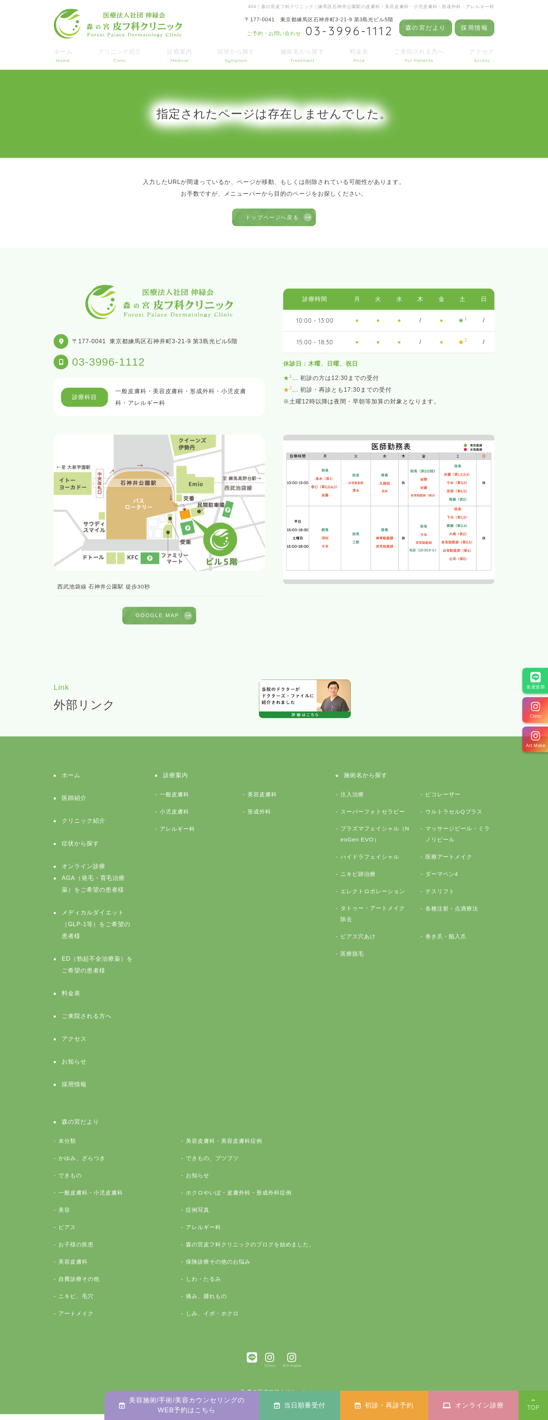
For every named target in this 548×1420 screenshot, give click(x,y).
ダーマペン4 (441, 880)
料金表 (359, 55)
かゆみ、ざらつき (81, 1164)
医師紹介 (74, 804)
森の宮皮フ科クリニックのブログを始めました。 (250, 1250)
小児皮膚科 (174, 817)
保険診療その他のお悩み (218, 1267)
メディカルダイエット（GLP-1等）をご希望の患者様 (96, 930)
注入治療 (352, 800)
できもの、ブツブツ (212, 1164)
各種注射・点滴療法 (451, 914)
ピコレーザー (443, 800)
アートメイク (76, 1319)
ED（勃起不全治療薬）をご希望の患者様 (97, 970)
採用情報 (474, 28)
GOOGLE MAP (157, 620)
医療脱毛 (352, 959)
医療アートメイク (448, 862)
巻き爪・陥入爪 (445, 942)
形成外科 (259, 817)
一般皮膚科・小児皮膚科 (90, 1198)
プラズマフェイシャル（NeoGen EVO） (375, 839)
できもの (70, 1181)
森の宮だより (425, 28)
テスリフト (440, 897)
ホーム (63, 55)
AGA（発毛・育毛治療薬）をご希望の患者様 (93, 890)
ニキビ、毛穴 (76, 1302)
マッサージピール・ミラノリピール (457, 839)
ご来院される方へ (419, 55)
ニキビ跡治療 (358, 880)
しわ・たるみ (203, 1285)
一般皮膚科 (174, 800)
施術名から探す (302, 55)
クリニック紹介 (120, 55)
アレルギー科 (177, 835)
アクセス (481, 55)
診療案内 (179, 55)
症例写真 (197, 1216)
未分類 (67, 1147)
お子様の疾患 (76, 1250)
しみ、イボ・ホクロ (212, 1319)
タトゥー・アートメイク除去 (372, 919)
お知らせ (74, 1067)
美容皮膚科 (262, 800)
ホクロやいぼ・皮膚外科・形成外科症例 (238, 1198)
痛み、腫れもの (206, 1302)
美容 (64, 1216)
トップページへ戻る (272, 218)
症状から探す (236, 55)
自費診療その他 (79, 1285)
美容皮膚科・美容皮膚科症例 (224, 1147)
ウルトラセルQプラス (454, 817)
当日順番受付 (300, 1405)
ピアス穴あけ (358, 942)
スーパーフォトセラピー (372, 817)
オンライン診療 (473, 1405)
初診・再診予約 (384, 1405)
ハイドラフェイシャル (369, 862)
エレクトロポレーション (372, 897)
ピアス (67, 1233)
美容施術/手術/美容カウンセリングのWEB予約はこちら (182, 1405)
